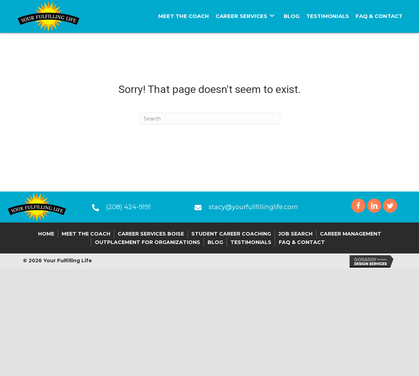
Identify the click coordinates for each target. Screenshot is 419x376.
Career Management (350, 234)
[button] (358, 206)
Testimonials (250, 242)
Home (46, 234)
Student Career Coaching (231, 234)
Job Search (295, 234)
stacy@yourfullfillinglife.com (253, 207)
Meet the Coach (86, 234)
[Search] (209, 119)
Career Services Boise (151, 234)
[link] (183, 15)
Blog (215, 242)
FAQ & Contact (302, 242)
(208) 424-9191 (128, 207)
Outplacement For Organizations (147, 242)
